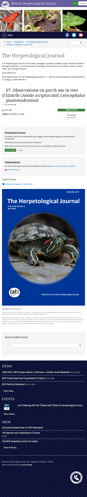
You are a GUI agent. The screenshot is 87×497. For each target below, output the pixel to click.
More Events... (10, 414)
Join (75, 3)
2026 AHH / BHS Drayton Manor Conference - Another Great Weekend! (36, 372)
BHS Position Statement (13, 384)
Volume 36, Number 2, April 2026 (17, 184)
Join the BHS (10, 150)
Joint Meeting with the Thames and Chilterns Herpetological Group (50, 405)
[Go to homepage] (6, 3)
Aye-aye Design (26, 465)
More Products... (11, 448)
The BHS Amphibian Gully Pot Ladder (20, 441)
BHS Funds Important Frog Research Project (23, 378)
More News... (9, 391)
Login (20, 150)
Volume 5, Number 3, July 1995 (19, 44)
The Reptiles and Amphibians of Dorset (21, 433)
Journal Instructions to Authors (64, 166)
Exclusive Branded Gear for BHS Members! (22, 427)
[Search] (81, 43)
